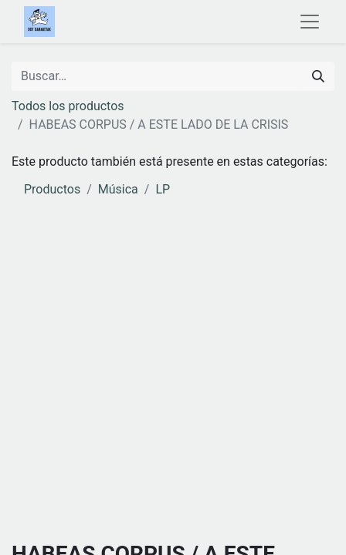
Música (118, 189)
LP (162, 189)
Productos (52, 189)
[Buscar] (318, 76)
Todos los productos (68, 106)
